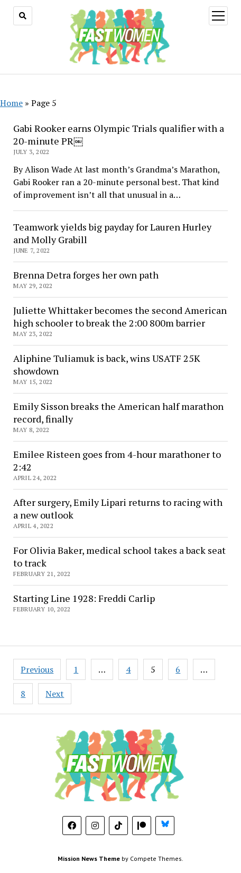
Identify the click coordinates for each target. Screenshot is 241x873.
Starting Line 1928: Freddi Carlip (84, 598)
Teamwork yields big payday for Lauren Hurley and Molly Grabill (112, 233)
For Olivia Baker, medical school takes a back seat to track (119, 556)
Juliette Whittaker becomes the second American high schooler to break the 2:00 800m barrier (120, 316)
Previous (37, 669)
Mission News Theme (89, 858)
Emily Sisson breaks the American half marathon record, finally (118, 412)
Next (54, 693)
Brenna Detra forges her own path (86, 274)
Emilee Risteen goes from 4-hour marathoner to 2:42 (117, 460)
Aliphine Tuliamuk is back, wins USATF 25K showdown (106, 364)
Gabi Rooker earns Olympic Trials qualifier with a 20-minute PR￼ (118, 134)
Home (11, 103)
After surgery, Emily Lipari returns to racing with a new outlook (118, 508)
